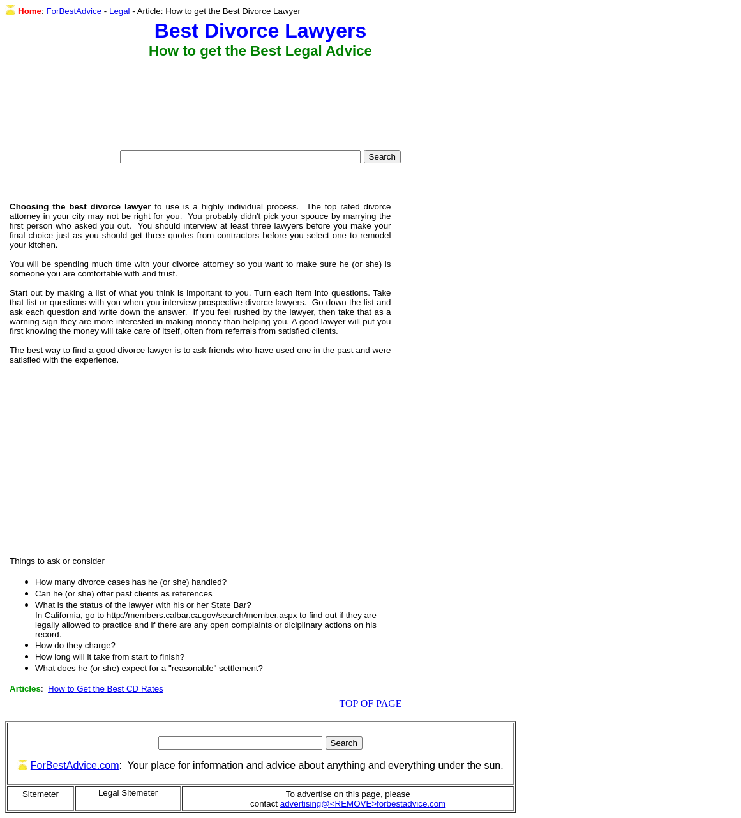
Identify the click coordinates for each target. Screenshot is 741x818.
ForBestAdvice (73, 11)
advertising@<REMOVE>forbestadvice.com (362, 803)
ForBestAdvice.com (75, 765)
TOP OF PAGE (370, 703)
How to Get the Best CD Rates (105, 688)
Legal (119, 11)
